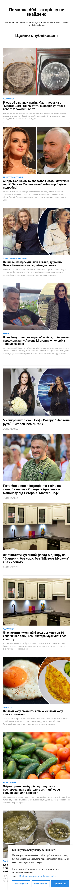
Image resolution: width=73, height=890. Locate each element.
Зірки (6, 333)
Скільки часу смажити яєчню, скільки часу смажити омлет (33, 712)
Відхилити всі (40, 883)
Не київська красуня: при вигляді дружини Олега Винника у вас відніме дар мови (32, 263)
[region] (40, 867)
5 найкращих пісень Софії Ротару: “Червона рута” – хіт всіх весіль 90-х (36, 422)
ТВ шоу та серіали (13, 177)
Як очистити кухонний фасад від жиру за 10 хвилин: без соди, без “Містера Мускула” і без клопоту (36, 558)
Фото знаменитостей (15, 258)
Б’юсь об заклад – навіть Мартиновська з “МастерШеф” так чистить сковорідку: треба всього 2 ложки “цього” (34, 106)
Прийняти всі (60, 883)
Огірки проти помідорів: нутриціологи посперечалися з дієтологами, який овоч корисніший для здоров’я (31, 789)
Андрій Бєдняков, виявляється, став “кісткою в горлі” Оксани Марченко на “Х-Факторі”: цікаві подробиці (36, 184)
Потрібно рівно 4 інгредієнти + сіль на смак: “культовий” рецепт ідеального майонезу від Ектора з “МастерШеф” (32, 489)
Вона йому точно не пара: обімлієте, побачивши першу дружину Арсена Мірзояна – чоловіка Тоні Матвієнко (36, 340)
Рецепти (7, 707)
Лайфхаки (8, 99)
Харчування (9, 782)
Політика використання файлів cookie (37, 876)
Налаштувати (21, 883)
